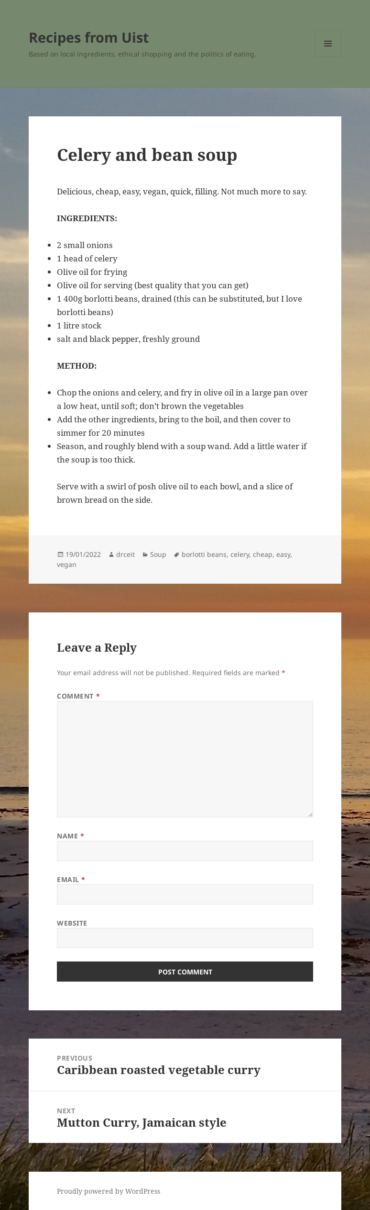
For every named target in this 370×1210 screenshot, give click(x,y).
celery (239, 554)
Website (72, 922)
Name (70, 835)
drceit (125, 554)
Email (71, 879)
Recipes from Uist (89, 37)
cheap (262, 554)
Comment (78, 696)
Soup (158, 554)
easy (283, 554)
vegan (66, 564)
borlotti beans (204, 554)
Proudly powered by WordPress (108, 1191)
